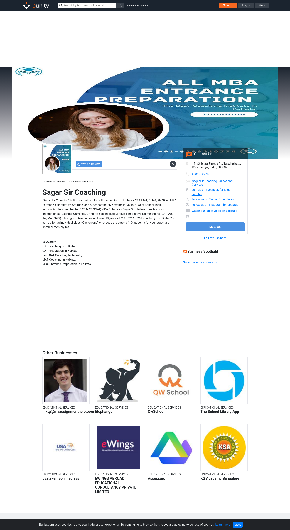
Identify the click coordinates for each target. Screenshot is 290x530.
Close (238, 524)
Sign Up (228, 5)
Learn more (222, 524)
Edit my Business (215, 238)
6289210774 (200, 174)
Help (262, 5)
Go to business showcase (200, 262)
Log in (246, 5)
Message (215, 226)
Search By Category (137, 5)
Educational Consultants (80, 181)
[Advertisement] (145, 39)
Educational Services (53, 181)
